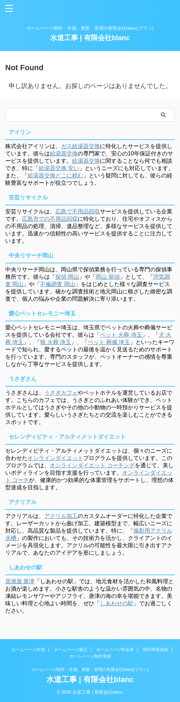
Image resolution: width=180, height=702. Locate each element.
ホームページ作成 (28, 649)
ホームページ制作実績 (90, 656)
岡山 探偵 (107, 277)
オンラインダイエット (55, 458)
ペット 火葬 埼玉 (121, 335)
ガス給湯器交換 (80, 146)
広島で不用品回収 (77, 211)
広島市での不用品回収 (50, 219)
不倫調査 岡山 (57, 284)
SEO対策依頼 (155, 649)
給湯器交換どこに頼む (55, 175)
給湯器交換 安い (59, 168)
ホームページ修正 (70, 649)
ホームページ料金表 (115, 649)
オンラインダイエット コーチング (92, 465)
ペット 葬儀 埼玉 (109, 342)
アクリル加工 (61, 516)
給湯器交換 (64, 153)
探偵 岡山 (67, 277)
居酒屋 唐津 (19, 581)
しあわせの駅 (116, 603)
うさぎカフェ (61, 393)
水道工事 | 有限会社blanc (90, 38)
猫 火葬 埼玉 (55, 342)
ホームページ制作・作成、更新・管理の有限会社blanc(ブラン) (90, 669)
